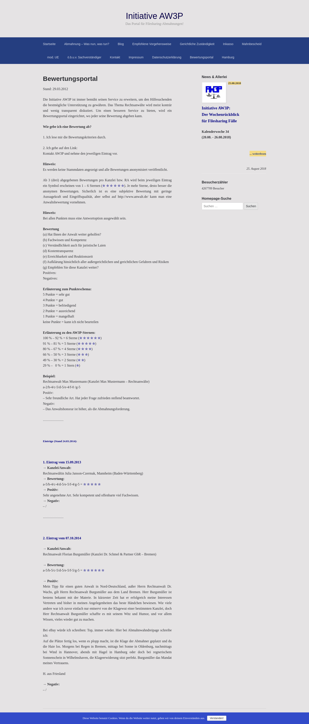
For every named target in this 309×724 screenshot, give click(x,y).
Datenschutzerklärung (166, 57)
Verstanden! (217, 718)
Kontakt (115, 57)
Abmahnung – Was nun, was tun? (86, 44)
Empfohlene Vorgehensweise (151, 44)
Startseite (49, 44)
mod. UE (53, 57)
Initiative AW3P (154, 16)
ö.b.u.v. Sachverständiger (84, 57)
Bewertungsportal (201, 57)
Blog (121, 44)
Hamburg (228, 57)
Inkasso (228, 44)
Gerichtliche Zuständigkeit (197, 44)
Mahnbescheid (251, 44)
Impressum (136, 57)
